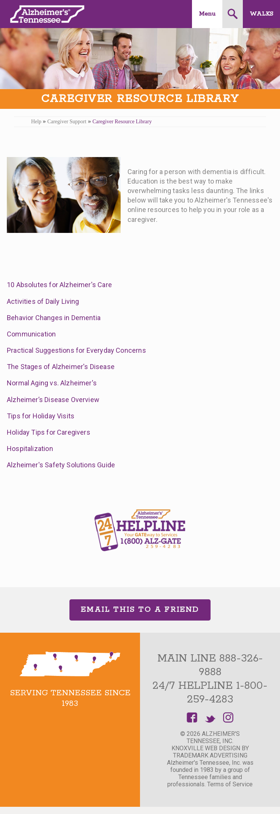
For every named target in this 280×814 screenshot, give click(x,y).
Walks (261, 14)
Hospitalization (30, 449)
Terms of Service (230, 784)
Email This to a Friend (140, 609)
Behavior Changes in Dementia (54, 318)
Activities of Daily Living (43, 301)
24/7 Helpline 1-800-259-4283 (210, 692)
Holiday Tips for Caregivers (48, 432)
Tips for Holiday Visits (40, 416)
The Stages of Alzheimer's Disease (61, 367)
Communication (31, 334)
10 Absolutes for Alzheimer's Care (59, 285)
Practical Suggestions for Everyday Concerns (76, 350)
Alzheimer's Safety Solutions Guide (61, 465)
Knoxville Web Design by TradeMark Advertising (210, 752)
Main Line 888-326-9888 (210, 665)
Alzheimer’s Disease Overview (53, 400)
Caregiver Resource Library (122, 121)
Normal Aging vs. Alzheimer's (52, 383)
